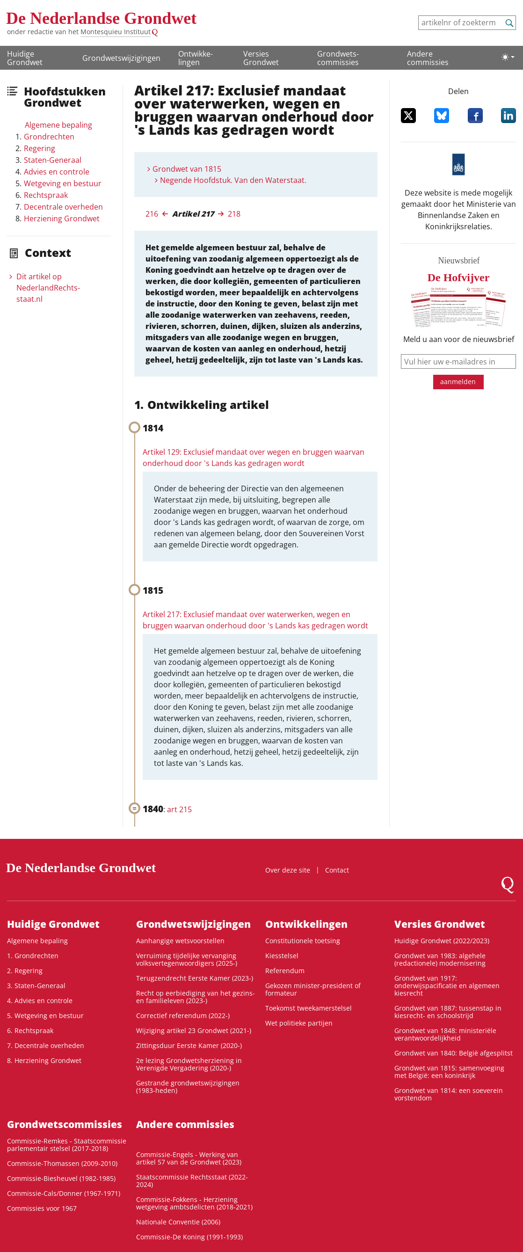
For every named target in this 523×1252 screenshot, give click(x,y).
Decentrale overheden (63, 207)
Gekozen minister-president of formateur (313, 989)
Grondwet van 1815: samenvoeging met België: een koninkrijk (449, 1071)
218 (234, 214)
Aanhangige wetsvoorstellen (180, 940)
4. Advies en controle (40, 1000)
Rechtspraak (46, 195)
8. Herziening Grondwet (44, 1060)
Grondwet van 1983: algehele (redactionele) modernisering (440, 959)
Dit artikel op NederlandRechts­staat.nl (48, 287)
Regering (39, 148)
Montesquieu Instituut (115, 31)
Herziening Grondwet (62, 218)
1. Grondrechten (32, 955)
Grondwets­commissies (338, 58)
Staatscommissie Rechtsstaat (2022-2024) (192, 1180)
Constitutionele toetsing (302, 940)
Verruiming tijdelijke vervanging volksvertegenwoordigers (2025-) (186, 959)
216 (151, 214)
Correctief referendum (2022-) (183, 1015)
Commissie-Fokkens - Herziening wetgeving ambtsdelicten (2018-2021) (194, 1203)
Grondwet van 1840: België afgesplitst (453, 1052)
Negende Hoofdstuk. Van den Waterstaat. (233, 180)
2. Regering (25, 970)
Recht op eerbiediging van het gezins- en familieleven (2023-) (195, 997)
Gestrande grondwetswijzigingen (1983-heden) (188, 1086)
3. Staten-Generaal (36, 985)
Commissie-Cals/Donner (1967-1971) (63, 1193)
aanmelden (458, 381)
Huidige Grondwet (25, 58)
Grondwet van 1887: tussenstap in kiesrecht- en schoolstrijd (447, 1012)
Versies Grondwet (261, 58)
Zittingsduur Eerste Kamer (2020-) (189, 1045)
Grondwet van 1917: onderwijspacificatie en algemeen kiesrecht (447, 985)
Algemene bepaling (58, 125)
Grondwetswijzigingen (121, 58)
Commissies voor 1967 (42, 1208)
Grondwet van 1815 (187, 169)
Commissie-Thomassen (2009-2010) (62, 1163)
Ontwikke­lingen (195, 58)
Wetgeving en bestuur (63, 183)
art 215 (179, 809)
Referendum (285, 970)
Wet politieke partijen (299, 1023)
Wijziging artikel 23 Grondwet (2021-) (193, 1030)
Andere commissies (428, 58)
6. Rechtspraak (30, 1030)
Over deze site (287, 870)
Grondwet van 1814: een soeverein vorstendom (448, 1094)
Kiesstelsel (281, 955)
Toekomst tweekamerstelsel (308, 1008)
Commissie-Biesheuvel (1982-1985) (61, 1178)
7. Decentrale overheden (45, 1045)
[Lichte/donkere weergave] (508, 57)
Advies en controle (56, 172)
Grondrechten (49, 136)
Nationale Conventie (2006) (178, 1221)
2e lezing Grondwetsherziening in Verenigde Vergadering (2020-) (189, 1064)
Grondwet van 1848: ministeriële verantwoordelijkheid (445, 1034)
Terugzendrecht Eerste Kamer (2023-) (194, 978)
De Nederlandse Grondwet (101, 18)
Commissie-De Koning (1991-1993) (189, 1236)
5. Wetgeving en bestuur (45, 1015)
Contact (337, 870)
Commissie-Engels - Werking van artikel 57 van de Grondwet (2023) (188, 1158)
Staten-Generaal (52, 160)
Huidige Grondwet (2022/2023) (441, 940)
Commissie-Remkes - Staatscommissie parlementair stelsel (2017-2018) (66, 1144)
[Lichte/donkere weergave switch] (508, 57)
